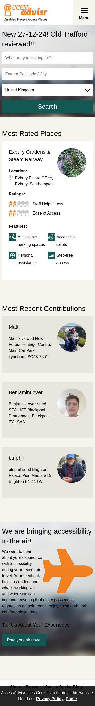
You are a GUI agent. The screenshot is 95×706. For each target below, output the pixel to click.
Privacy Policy (50, 699)
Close (71, 699)
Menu (84, 18)
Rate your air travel (24, 640)
